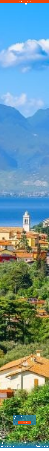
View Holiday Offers (24, 422)
